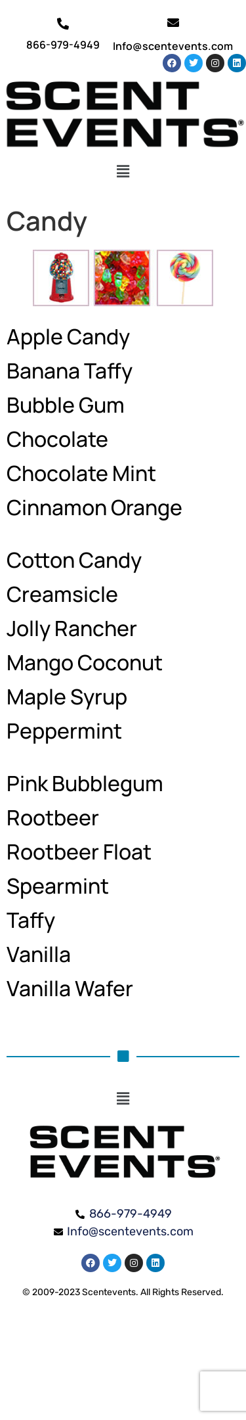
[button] (123, 171)
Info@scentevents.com (173, 46)
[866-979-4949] (63, 24)
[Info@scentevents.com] (173, 22)
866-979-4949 (63, 44)
